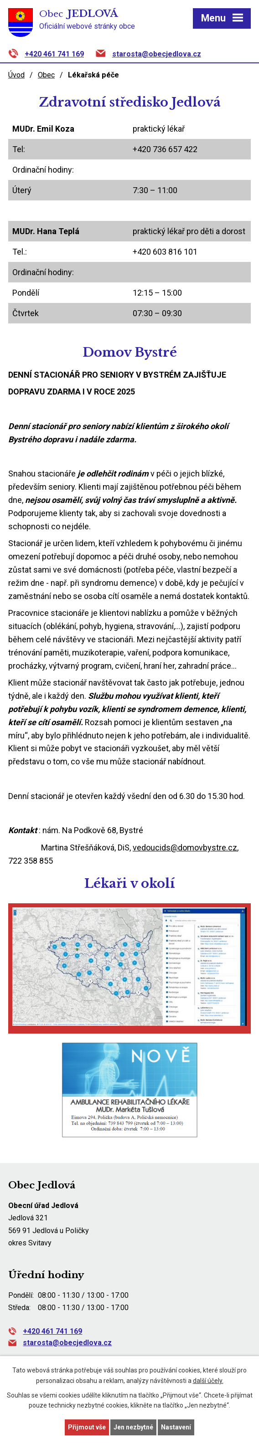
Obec (46, 75)
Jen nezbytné (133, 1427)
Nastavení (176, 1427)
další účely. (208, 1380)
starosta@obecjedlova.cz (156, 54)
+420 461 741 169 (54, 54)
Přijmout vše (87, 1427)
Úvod (16, 75)
